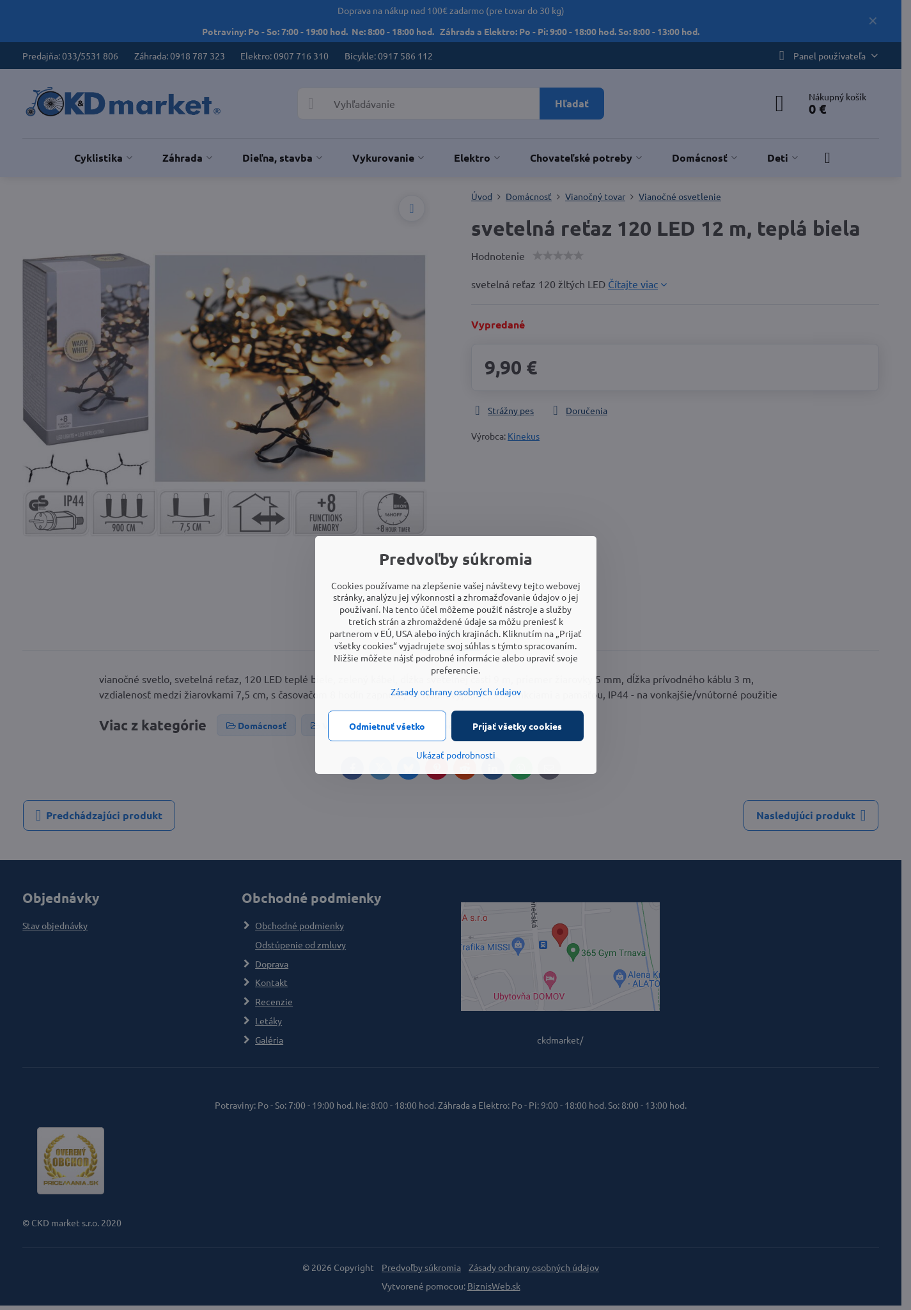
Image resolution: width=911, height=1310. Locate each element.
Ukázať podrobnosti (455, 754)
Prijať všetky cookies (517, 726)
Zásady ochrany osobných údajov (456, 691)
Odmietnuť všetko (387, 726)
